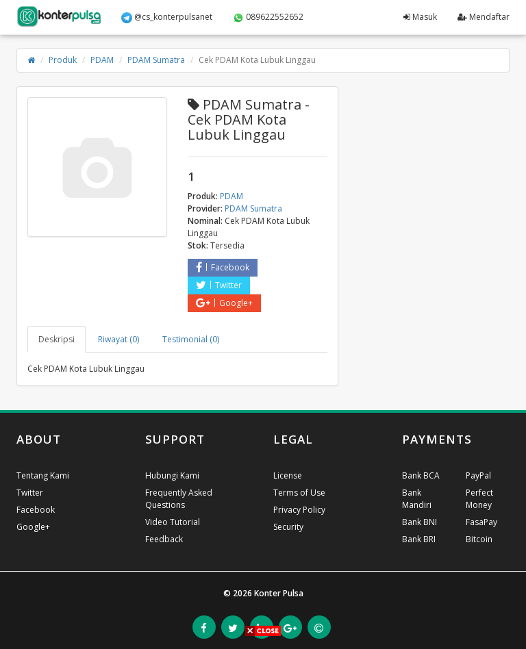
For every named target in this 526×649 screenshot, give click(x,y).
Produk (63, 60)
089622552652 (268, 17)
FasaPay (481, 522)
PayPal (478, 475)
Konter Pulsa (278, 593)
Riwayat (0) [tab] (118, 339)
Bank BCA (421, 475)
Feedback (164, 539)
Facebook (222, 267)
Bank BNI (419, 522)
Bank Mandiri (416, 499)
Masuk (420, 17)
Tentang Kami (42, 475)
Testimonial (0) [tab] (190, 339)
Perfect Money (479, 499)
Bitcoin (479, 539)
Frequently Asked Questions (178, 499)
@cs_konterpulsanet (166, 17)
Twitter (219, 285)
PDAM (102, 60)
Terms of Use (299, 492)
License (287, 475)
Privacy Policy (299, 510)
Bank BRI (419, 539)
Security (288, 527)
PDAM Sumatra (156, 60)
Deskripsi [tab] (56, 339)
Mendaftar (484, 17)
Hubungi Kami (172, 475)
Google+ (224, 303)
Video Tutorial (172, 522)
